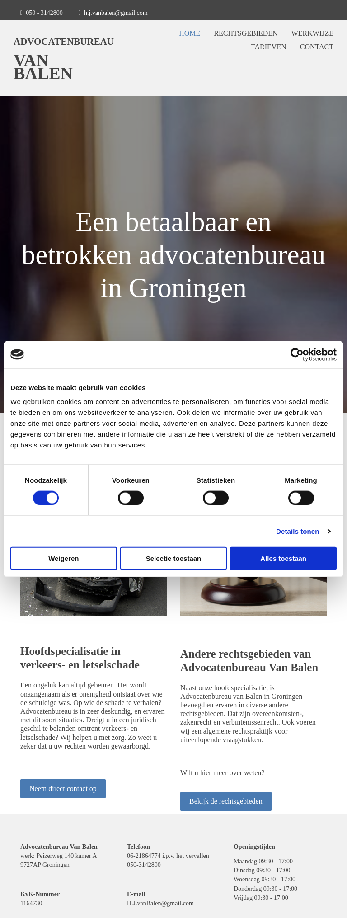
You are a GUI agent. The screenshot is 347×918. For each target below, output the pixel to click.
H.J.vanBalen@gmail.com (160, 903)
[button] (63, 788)
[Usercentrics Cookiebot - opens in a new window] (297, 354)
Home (189, 33)
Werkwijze (312, 33)
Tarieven (268, 47)
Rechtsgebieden (245, 33)
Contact (316, 47)
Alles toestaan (283, 558)
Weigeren (63, 558)
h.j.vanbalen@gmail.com (116, 12)
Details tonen (297, 531)
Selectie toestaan (174, 558)
